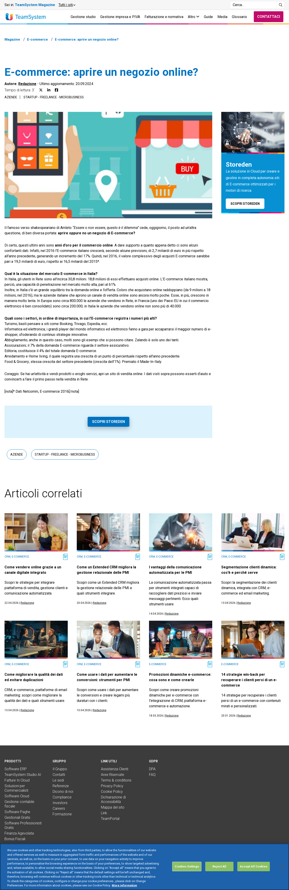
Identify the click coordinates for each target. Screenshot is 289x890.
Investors (60, 803)
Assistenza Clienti (114, 769)
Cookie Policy (112, 791)
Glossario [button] (239, 17)
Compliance (62, 797)
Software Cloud (17, 796)
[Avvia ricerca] (280, 5)
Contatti (59, 774)
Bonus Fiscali (15, 839)
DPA (152, 769)
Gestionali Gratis (17, 817)
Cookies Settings (187, 866)
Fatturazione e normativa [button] (163, 17)
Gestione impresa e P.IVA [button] (120, 17)
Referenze (61, 786)
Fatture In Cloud (17, 780)
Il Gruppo (60, 769)
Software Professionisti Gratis (23, 825)
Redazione (27, 84)
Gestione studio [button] (83, 17)
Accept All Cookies (253, 866)
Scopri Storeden (108, 422)
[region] (144, 867)
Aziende (11, 97)
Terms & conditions (116, 780)
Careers (59, 808)
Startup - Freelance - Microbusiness (53, 97)
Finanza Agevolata (19, 833)
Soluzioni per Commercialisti (16, 788)
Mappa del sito (112, 807)
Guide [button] (208, 17)
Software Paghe (17, 812)
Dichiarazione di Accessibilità (113, 799)
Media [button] (222, 17)
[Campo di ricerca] (253, 5)
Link (104, 813)
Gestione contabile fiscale (19, 804)
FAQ (152, 774)
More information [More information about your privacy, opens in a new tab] (124, 885)
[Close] (282, 866)
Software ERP (16, 769)
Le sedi (58, 780)
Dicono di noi (63, 791)
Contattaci (268, 16)
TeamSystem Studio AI (23, 774)
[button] (66, 5)
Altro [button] (193, 17)
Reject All (219, 866)
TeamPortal (110, 818)
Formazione (62, 814)
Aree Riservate (112, 774)
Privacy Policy (112, 786)
